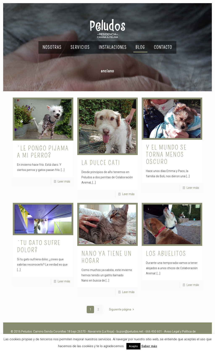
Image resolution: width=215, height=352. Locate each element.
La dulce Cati (100, 163)
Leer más (64, 181)
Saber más (149, 346)
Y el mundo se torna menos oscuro (166, 155)
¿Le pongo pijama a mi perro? (43, 152)
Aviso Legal (171, 331)
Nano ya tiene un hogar (106, 257)
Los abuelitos (166, 253)
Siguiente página (122, 309)
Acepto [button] (133, 346)
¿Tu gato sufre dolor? (38, 246)
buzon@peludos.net (130, 331)
